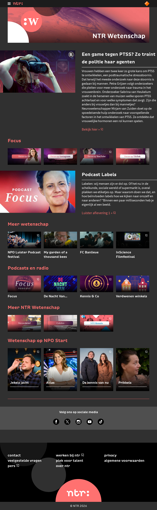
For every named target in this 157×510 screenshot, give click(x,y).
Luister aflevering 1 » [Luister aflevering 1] (99, 213)
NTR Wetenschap (118, 36)
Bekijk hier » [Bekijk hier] (92, 129)
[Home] (18, 4)
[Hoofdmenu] (9, 3)
